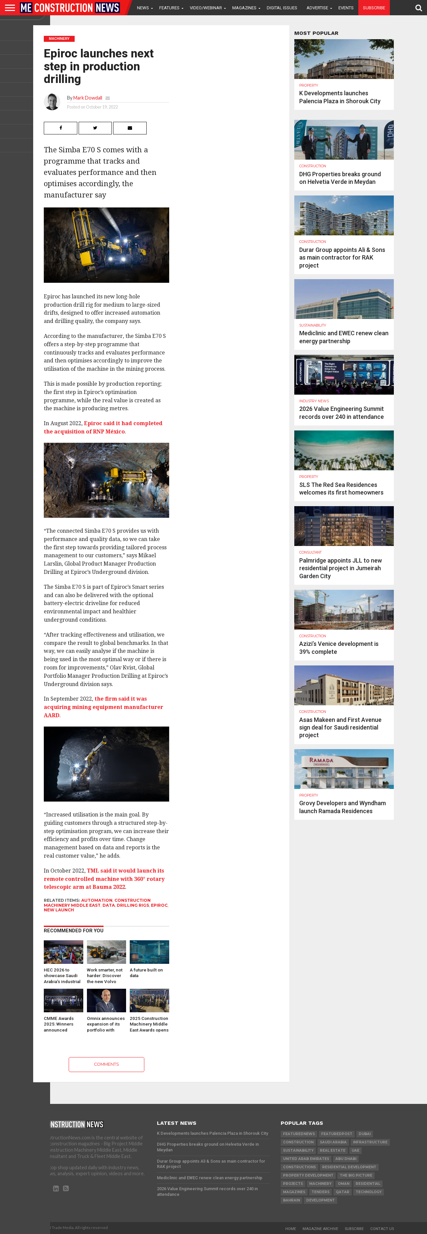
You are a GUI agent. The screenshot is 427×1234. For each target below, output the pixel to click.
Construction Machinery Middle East (97, 902)
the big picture (356, 1175)
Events (346, 7)
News (143, 7)
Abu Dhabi (345, 1159)
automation (96, 900)
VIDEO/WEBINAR (206, 7)
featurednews (299, 1134)
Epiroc (159, 905)
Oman (343, 1184)
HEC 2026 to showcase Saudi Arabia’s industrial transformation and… (62, 975)
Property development (308, 1175)
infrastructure (370, 1142)
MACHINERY (320, 1184)
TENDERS (320, 1192)
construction (298, 1142)
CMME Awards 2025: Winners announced (59, 1024)
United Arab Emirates (306, 1159)
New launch (59, 909)
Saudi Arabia (333, 1142)
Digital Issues (282, 7)
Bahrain (291, 1200)
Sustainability (298, 1150)
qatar (342, 1192)
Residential (368, 1184)
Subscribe (374, 7)
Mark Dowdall (87, 98)
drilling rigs (133, 905)
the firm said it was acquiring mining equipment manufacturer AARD (103, 707)
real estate (332, 1150)
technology (369, 1192)
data (109, 905)
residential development (349, 1167)
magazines (294, 1192)
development (320, 1200)
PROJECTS (293, 1184)
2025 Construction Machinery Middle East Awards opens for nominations (149, 1024)
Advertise (317, 7)
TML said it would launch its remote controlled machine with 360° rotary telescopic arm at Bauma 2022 (104, 879)
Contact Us (382, 1229)
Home (290, 1229)
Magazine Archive (320, 1229)
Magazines (244, 7)
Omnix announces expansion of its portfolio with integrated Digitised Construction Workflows (106, 1024)
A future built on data (146, 972)
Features (169, 7)
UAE (355, 1150)
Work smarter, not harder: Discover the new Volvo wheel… (104, 975)
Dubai (365, 1134)
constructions (299, 1167)
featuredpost (336, 1134)
